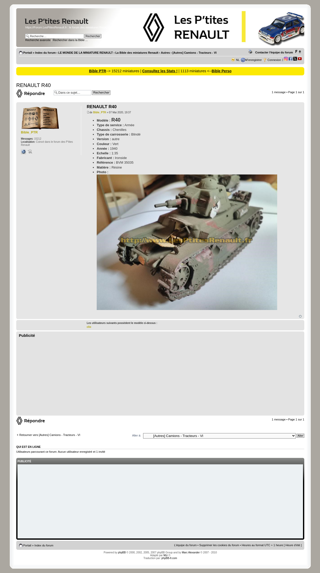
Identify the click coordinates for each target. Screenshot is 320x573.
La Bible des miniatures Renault (136, 52)
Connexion (274, 59)
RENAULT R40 (33, 85)
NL (238, 59)
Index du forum (45, 52)
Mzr (165, 555)
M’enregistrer (253, 59)
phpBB (122, 552)
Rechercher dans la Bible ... (70, 40)
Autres (165, 52)
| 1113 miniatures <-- (194, 71)
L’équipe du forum (185, 545)
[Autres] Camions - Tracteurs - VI (195, 52)
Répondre (33, 93)
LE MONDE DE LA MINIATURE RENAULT (85, 52)
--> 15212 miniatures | (124, 71)
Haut (300, 316)
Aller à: (136, 435)
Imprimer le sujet (251, 51)
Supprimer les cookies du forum (219, 545)
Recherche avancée (38, 40)
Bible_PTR (99, 112)
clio (89, 326)
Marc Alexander (191, 552)
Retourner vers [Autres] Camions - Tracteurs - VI (49, 434)
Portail (27, 52)
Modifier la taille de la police (298, 51)
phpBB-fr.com (169, 558)
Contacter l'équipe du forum (274, 52)
